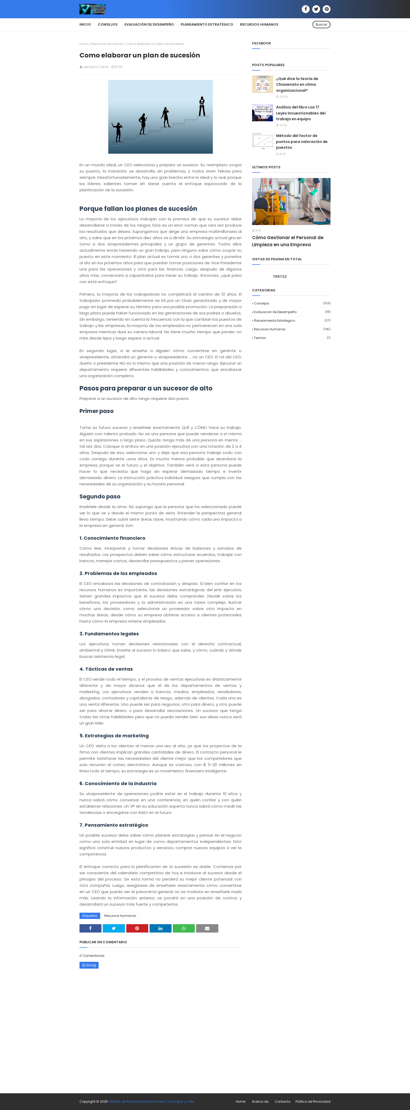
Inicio (83, 44)
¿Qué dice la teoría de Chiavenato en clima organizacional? (297, 84)
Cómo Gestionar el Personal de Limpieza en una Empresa (287, 241)
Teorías (292, 338)
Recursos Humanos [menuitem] (259, 24)
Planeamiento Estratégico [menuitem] (207, 24)
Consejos (292, 303)
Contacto (282, 1101)
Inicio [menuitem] (85, 24)
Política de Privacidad (313, 1101)
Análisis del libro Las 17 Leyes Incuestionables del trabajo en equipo (301, 113)
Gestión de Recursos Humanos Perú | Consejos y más (151, 1101)
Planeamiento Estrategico (292, 320)
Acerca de (260, 1101)
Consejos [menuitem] (108, 24)
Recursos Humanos (107, 44)
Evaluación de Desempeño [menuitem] (149, 24)
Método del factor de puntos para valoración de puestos (302, 141)
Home (240, 1101)
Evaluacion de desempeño (292, 312)
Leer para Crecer (96, 67)
